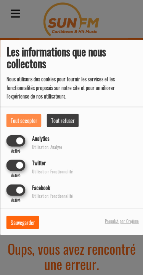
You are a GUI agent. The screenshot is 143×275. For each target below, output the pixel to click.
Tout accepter (24, 120)
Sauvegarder (23, 222)
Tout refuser (63, 120)
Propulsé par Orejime (122, 221)
